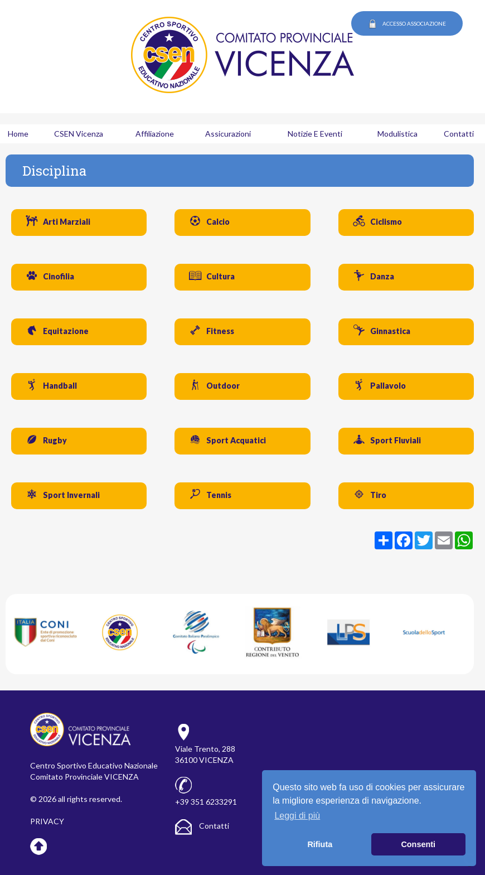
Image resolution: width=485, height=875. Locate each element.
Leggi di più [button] (297, 815)
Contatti (202, 825)
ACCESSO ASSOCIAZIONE (407, 24)
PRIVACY (47, 821)
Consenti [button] (418, 844)
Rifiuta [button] (319, 844)
